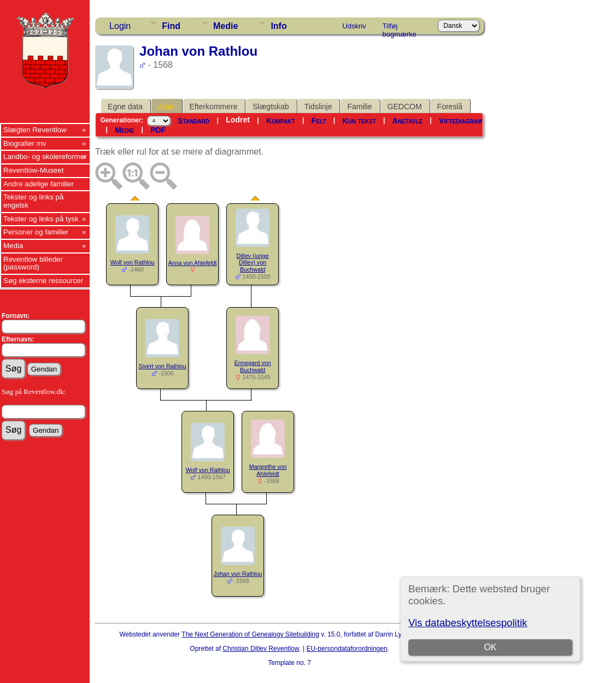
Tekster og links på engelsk (33, 201)
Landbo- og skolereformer (45, 156)
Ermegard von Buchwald (252, 366)
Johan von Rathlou (238, 573)
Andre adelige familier (38, 184)
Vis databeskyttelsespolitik (467, 622)
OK (490, 647)
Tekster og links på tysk (41, 219)
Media (13, 246)
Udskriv (354, 26)
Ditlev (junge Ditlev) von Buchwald (252, 262)
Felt (319, 120)
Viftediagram (460, 120)
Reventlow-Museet (33, 170)
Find (171, 26)
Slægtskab (271, 106)
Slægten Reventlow (35, 130)
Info (278, 26)
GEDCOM (405, 106)
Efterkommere (214, 106)
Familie (359, 106)
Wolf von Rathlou (132, 262)
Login (120, 26)
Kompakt (280, 120)
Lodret (238, 119)
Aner (166, 106)
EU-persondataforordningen (347, 648)
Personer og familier (35, 232)
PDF (158, 130)
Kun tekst (359, 120)
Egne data (125, 106)
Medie (225, 26)
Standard (193, 120)
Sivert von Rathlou (162, 366)
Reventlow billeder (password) (33, 263)
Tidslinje (318, 106)
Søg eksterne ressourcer (43, 280)
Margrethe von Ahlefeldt (268, 470)
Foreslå (450, 106)
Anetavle (407, 120)
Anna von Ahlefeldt (192, 263)
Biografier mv (24, 143)
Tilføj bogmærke (400, 28)
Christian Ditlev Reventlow (260, 648)
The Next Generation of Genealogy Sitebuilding (250, 634)
